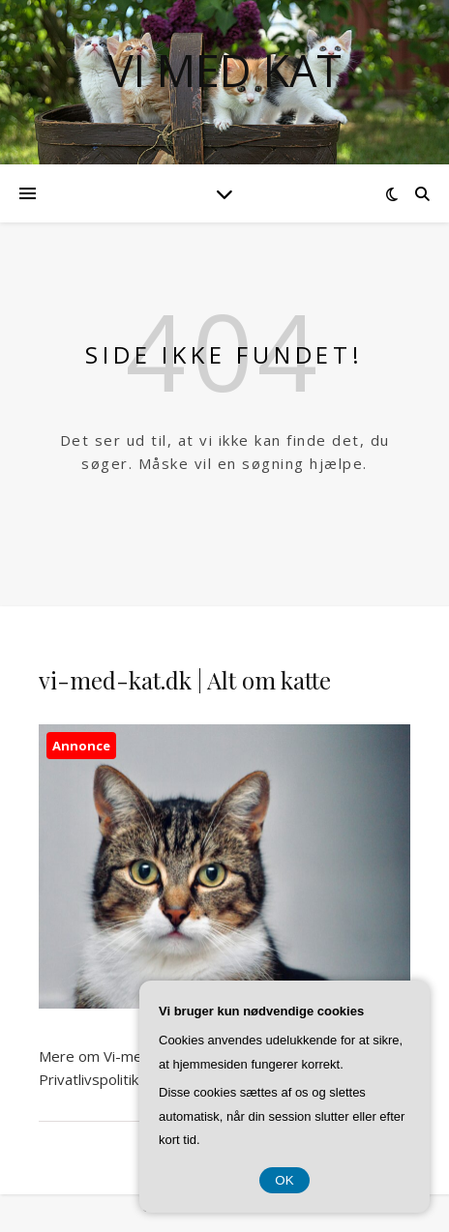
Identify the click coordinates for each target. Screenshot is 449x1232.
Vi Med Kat (224, 70)
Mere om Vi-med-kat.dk (117, 1056)
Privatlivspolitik (88, 1079)
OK (284, 1180)
